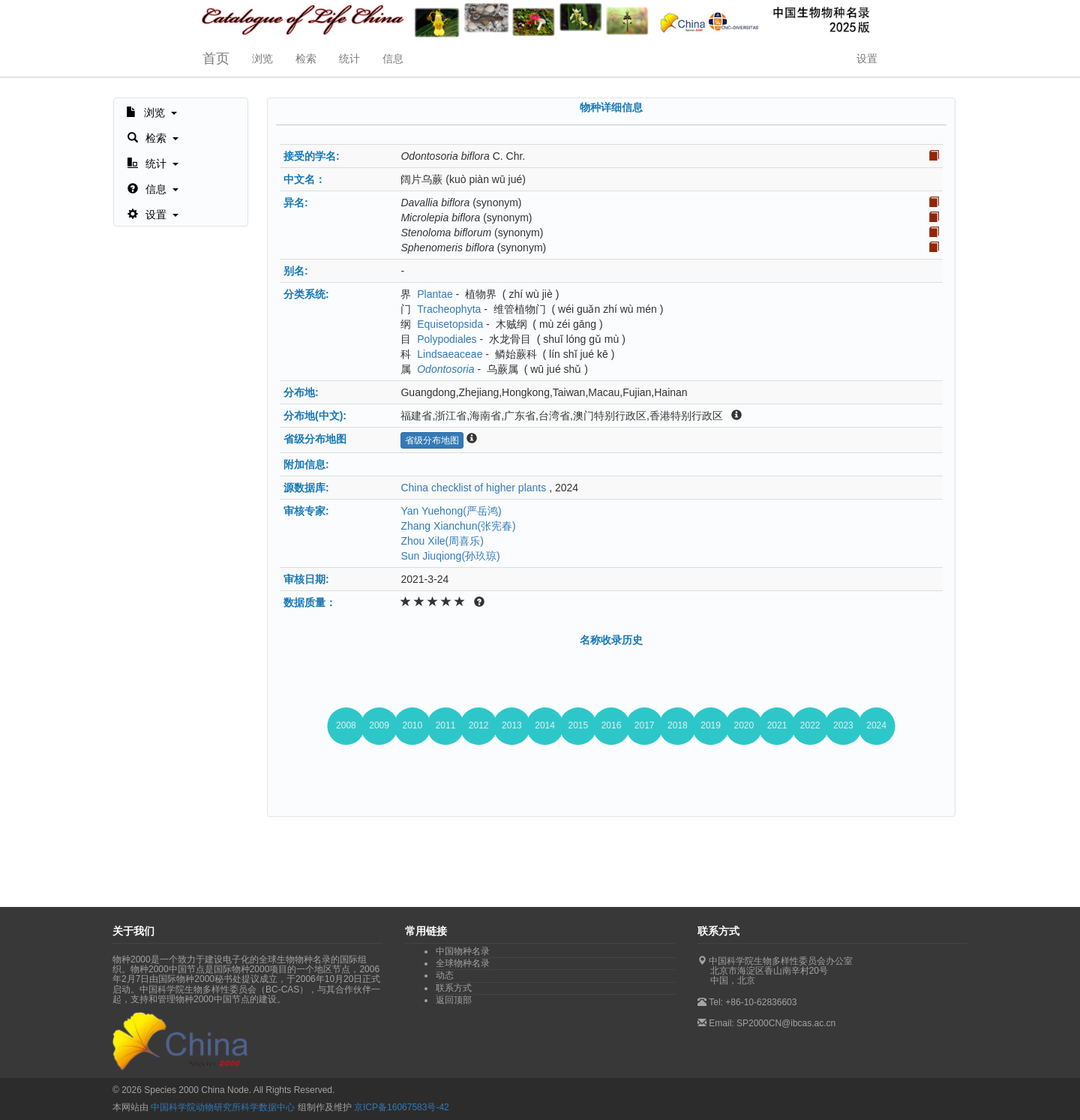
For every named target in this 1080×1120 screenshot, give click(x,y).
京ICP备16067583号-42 (401, 1107)
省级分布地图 (432, 440)
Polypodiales (446, 339)
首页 (216, 58)
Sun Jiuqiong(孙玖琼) (450, 556)
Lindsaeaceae (449, 354)
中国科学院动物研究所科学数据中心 (223, 1107)
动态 (445, 975)
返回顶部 (454, 1000)
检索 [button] (306, 59)
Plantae (434, 294)
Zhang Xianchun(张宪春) (457, 526)
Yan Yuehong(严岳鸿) (450, 511)
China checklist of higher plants (473, 488)
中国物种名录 (463, 951)
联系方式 (454, 988)
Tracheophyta (449, 309)
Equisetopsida (450, 324)
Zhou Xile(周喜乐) (441, 541)
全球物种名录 (463, 963)
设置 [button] (867, 59)
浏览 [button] (262, 59)
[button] (151, 111)
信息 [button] (393, 59)
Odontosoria (445, 369)
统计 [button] (349, 59)
